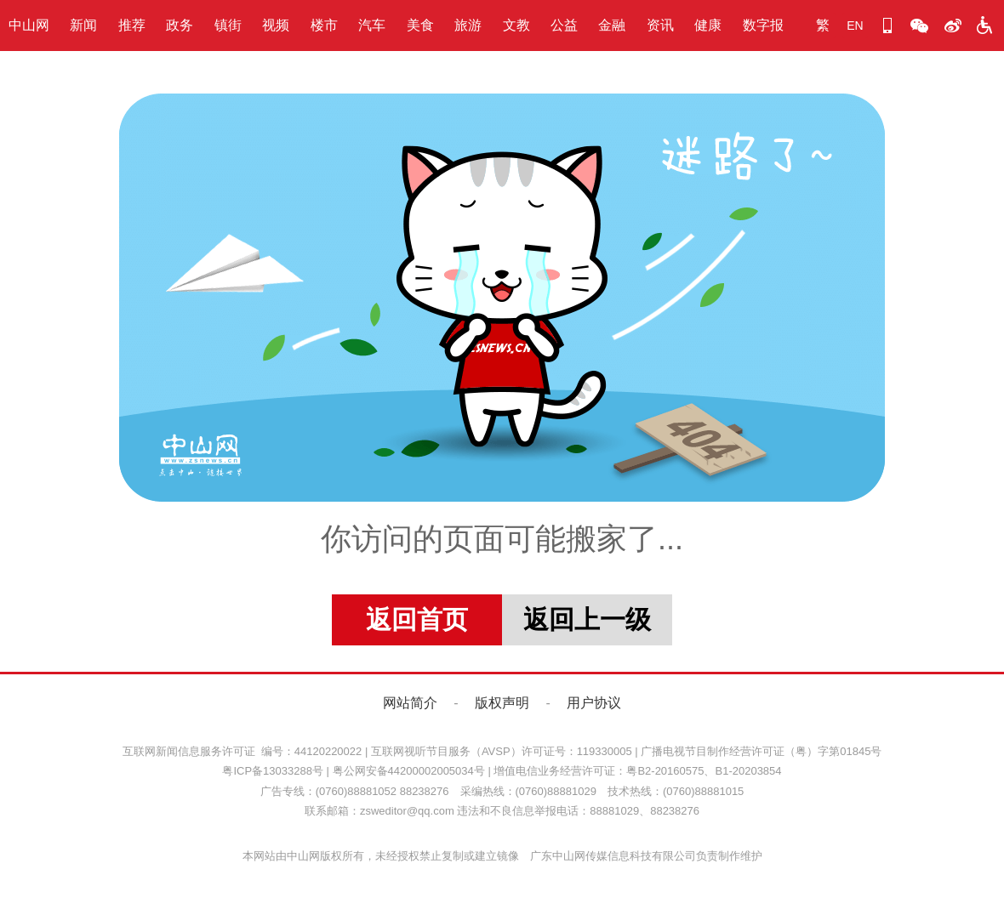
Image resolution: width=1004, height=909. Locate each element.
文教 (516, 25)
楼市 (324, 25)
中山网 (29, 25)
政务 (179, 25)
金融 (611, 25)
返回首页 (417, 619)
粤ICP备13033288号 (272, 770)
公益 (564, 25)
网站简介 (410, 703)
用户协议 (594, 703)
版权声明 (502, 703)
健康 (708, 25)
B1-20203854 (748, 770)
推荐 (131, 25)
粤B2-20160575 (665, 770)
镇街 (228, 25)
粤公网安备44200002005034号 (409, 770)
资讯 (660, 25)
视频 (275, 25)
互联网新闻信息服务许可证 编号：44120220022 (242, 751)
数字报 (763, 25)
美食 (420, 25)
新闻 (83, 25)
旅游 (468, 25)
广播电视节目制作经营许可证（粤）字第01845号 (761, 751)
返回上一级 (587, 619)
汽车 (371, 25)
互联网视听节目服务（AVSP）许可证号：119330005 (501, 751)
